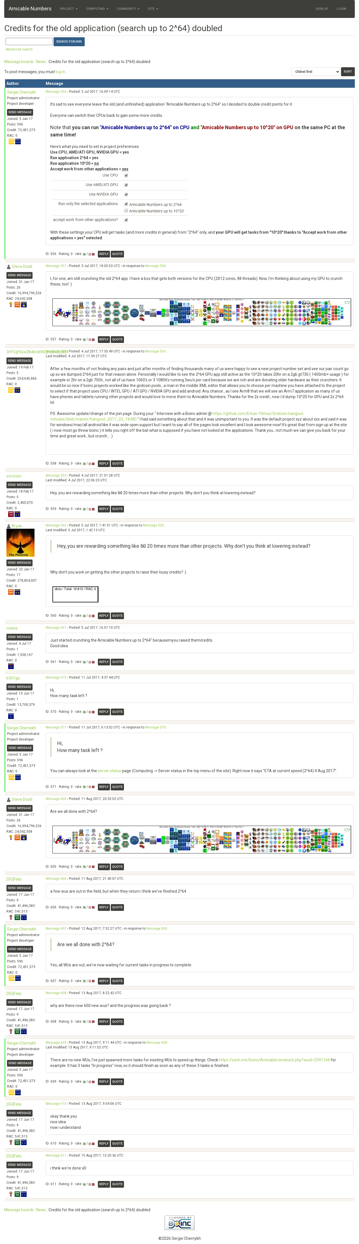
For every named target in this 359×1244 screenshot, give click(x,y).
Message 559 (56, 475)
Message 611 (56, 1155)
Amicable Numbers (30, 8)
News (41, 61)
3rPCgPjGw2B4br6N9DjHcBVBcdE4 (37, 352)
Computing (97, 9)
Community (128, 9)
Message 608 (56, 993)
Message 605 (56, 799)
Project (69, 9)
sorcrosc (14, 476)
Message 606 (56, 879)
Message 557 (56, 266)
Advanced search (19, 49)
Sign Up (322, 9)
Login (341, 9)
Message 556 (56, 92)
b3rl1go (13, 678)
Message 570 (56, 677)
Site (153, 9)
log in (60, 71)
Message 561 (56, 628)
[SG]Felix (14, 879)
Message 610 (56, 1104)
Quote (117, 254)
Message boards (19, 61)
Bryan (17, 526)
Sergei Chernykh (21, 92)
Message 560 (56, 525)
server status (109, 771)
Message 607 (56, 928)
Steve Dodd (22, 266)
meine (12, 628)
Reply (104, 254)
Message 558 (56, 351)
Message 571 (56, 727)
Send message (20, 112)
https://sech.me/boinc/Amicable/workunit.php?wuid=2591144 (274, 1060)
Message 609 (56, 1043)
